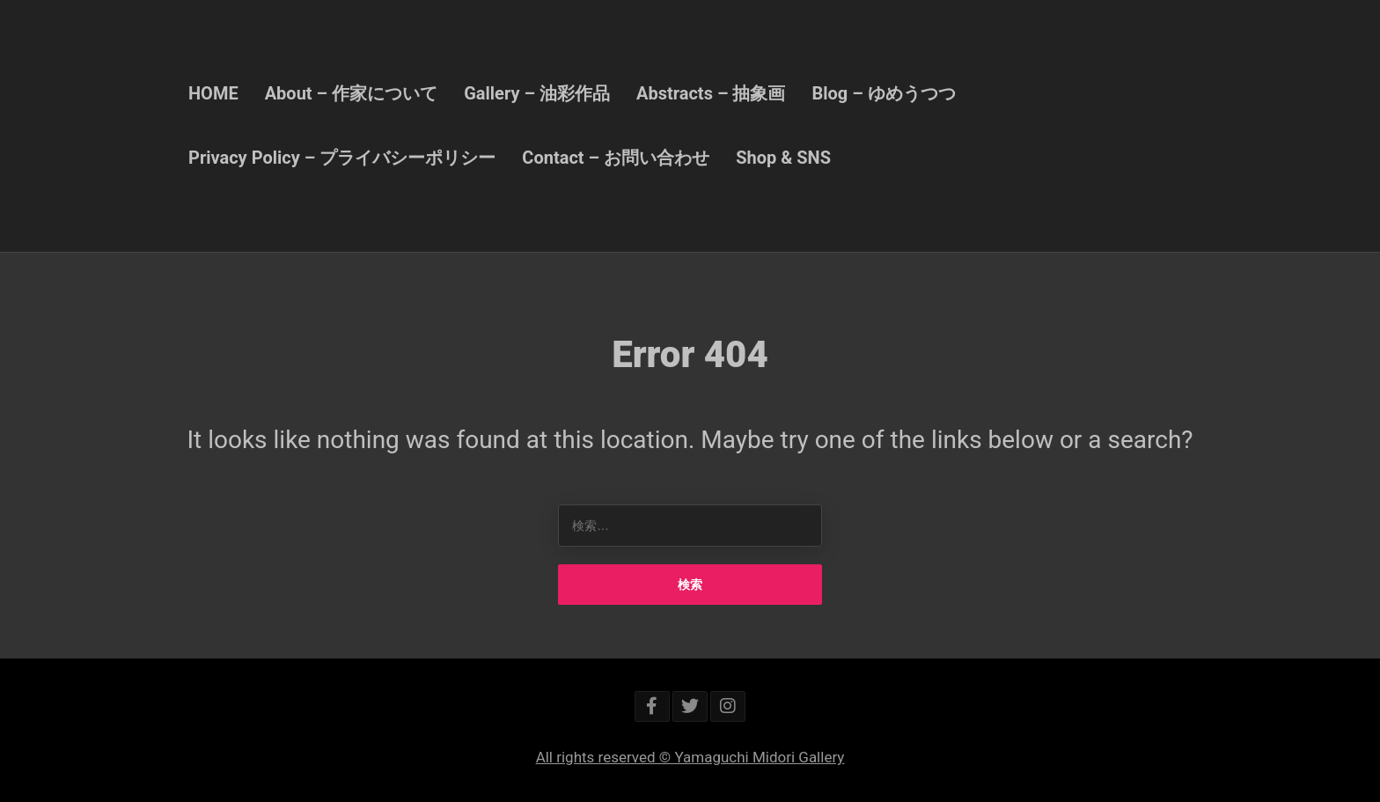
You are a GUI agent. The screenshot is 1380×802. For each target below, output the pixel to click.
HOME (213, 93)
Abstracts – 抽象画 (710, 93)
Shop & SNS (783, 157)
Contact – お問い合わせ (615, 157)
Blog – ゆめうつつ (883, 93)
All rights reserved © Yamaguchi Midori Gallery (690, 757)
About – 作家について (351, 93)
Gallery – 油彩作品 (537, 93)
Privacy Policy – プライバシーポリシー (341, 157)
